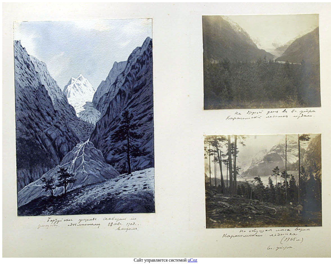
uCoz (192, 260)
